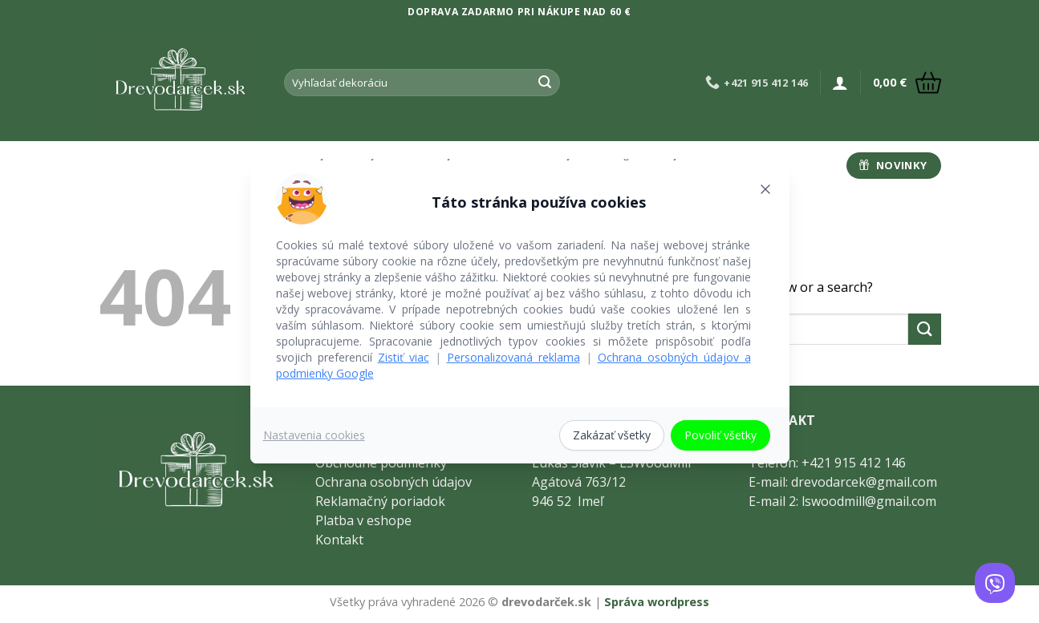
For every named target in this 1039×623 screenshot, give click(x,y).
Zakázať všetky (612, 435)
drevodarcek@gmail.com (864, 482)
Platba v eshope (363, 520)
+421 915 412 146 (854, 462)
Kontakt (339, 539)
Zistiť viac (403, 357)
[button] (840, 82)
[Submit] (544, 82)
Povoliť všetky (720, 435)
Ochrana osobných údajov (393, 482)
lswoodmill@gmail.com (869, 501)
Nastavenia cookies (314, 435)
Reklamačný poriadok (380, 501)
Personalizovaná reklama (513, 357)
